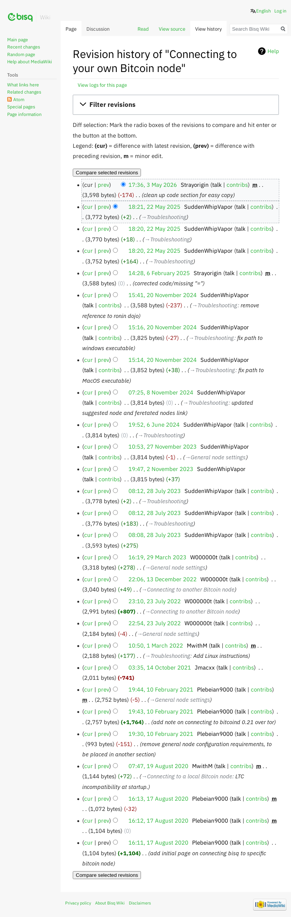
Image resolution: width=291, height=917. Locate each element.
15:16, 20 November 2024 (162, 327)
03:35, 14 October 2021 (159, 667)
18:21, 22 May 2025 (154, 206)
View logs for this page (102, 85)
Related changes (24, 92)
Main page (17, 39)
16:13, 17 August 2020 (158, 798)
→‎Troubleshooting (163, 217)
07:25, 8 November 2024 (160, 392)
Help (273, 51)
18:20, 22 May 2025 (154, 228)
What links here (23, 85)
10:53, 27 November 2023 (162, 446)
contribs (237, 184)
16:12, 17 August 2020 (158, 820)
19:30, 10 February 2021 (160, 733)
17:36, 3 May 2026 (152, 184)
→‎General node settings (215, 457)
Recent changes (23, 47)
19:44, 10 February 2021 (160, 689)
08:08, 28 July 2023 (154, 534)
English (263, 11)
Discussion (98, 29)
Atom (18, 99)
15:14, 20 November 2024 (162, 359)
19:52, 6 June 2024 (154, 424)
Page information (24, 114)
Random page (21, 54)
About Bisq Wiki (110, 903)
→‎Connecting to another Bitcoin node (188, 589)
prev (103, 184)
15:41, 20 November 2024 (162, 295)
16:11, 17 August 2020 (158, 842)
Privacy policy (78, 903)
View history (208, 29)
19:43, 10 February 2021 (160, 711)
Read (143, 29)
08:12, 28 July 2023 (154, 490)
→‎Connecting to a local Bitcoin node (186, 776)
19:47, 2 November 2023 (160, 469)
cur (88, 206)
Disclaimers (140, 903)
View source (172, 29)
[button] (176, 105)
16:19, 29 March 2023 (157, 557)
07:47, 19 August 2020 (158, 766)
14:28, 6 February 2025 (159, 273)
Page (71, 29)
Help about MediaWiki (29, 61)
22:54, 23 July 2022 (154, 623)
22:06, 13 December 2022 (162, 579)
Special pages (21, 107)
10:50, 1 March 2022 (155, 645)
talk (217, 184)
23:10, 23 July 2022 (154, 601)
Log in (280, 11)
